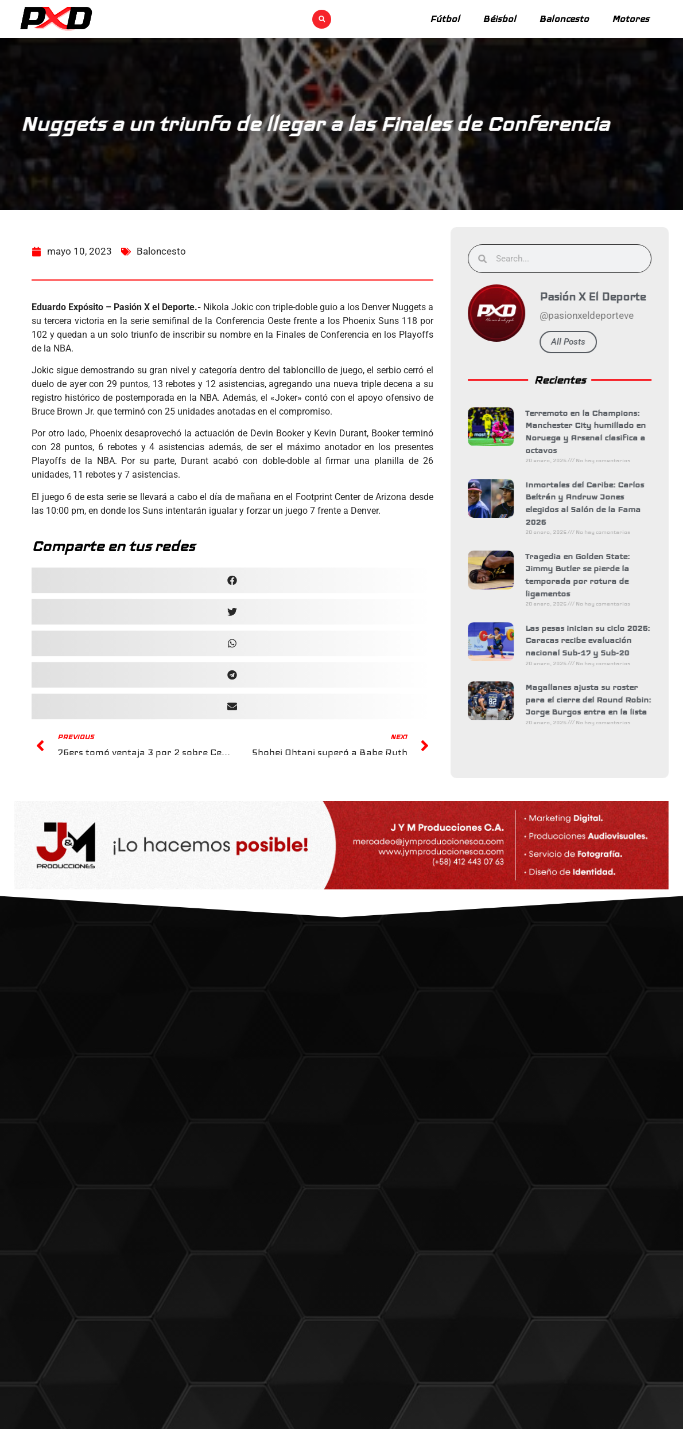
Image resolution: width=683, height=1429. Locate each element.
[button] (321, 19)
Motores (630, 18)
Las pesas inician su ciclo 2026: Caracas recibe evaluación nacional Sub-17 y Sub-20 (597, 640)
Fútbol (445, 18)
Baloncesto (564, 18)
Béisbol (499, 18)
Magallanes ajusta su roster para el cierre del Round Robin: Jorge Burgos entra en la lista (598, 699)
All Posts (578, 342)
